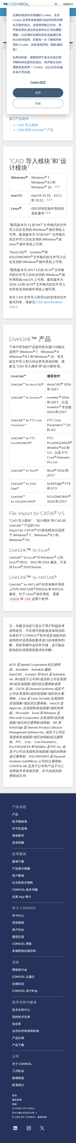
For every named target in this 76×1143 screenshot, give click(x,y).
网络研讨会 (19, 970)
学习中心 (18, 915)
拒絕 (38, 103)
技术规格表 (19, 821)
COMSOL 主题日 (23, 977)
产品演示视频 (21, 868)
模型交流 (18, 937)
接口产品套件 (19, 118)
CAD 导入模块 (27, 125)
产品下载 (18, 1045)
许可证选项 (19, 828)
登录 (14, 1095)
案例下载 (18, 861)
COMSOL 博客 (22, 944)
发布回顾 (18, 842)
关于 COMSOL (22, 1064)
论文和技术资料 (22, 882)
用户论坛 (18, 930)
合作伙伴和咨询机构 (25, 1031)
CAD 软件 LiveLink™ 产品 (35, 130)
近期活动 (18, 984)
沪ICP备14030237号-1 (24, 1112)
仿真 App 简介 (21, 897)
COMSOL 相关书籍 (25, 889)
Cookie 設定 (38, 82)
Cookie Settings (23, 1108)
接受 (38, 92)
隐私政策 (17, 1099)
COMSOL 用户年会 (25, 991)
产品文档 (18, 1038)
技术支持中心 (21, 1010)
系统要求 (18, 835)
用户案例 (18, 875)
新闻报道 (18, 1078)
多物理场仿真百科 (24, 951)
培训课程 (18, 922)
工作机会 (18, 1071)
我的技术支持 (21, 1017)
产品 (15, 814)
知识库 (16, 1024)
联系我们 (18, 1085)
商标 (14, 1104)
